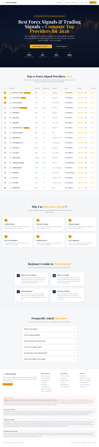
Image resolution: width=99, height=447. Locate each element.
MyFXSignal (15, 113)
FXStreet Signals (17, 103)
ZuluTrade (15, 108)
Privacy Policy (74, 442)
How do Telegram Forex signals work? (49, 341)
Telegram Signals (45, 380)
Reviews (67, 2)
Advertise (92, 2)
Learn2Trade (16, 98)
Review (92, 92)
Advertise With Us (8, 384)
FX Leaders (15, 153)
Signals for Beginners (46, 389)
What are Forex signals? (49, 329)
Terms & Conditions (82, 442)
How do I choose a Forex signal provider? (49, 353)
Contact (95, 442)
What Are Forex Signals (85, 380)
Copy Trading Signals (46, 391)
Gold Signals (44, 384)
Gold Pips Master (17, 128)
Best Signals (59, 2)
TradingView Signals (18, 163)
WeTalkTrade (16, 188)
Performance (74, 2)
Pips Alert (15, 178)
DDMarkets (15, 173)
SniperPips (15, 118)
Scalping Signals (45, 386)
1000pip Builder (17, 168)
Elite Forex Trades (17, 93)
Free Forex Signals (61, 46)
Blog (86, 2)
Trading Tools (83, 376)
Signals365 (15, 123)
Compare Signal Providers (41, 46)
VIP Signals (43, 382)
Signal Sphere (16, 138)
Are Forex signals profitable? (49, 335)
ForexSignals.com (17, 143)
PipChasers (15, 148)
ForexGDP (15, 183)
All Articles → (83, 386)
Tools (81, 2)
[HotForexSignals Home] (9, 2)
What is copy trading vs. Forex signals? (49, 359)
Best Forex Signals (45, 376)
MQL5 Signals (16, 158)
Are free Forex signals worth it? (49, 347)
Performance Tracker (85, 378)
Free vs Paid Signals (84, 384)
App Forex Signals (17, 133)
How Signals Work (84, 382)
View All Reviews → (65, 386)
